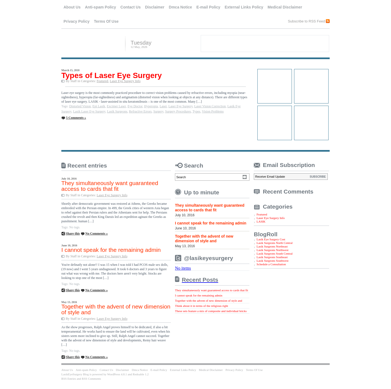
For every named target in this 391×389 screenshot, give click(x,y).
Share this (73, 233)
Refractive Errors (140, 111)
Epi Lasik (99, 106)
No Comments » (96, 233)
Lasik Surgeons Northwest (273, 250)
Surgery (158, 111)
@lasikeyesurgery (208, 258)
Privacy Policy (77, 21)
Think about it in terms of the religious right (201, 305)
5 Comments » (76, 118)
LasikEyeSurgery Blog (91, 43)
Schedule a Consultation (271, 264)
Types (196, 111)
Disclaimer (155, 7)
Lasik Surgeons (117, 111)
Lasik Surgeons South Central (274, 253)
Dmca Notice (180, 7)
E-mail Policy (208, 7)
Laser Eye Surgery (180, 106)
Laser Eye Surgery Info (125, 81)
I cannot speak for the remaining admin (111, 250)
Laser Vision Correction (210, 106)
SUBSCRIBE (318, 176)
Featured (102, 81)
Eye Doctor (135, 106)
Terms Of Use (106, 21)
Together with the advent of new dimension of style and (115, 309)
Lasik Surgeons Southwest (273, 260)
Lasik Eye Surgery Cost (271, 239)
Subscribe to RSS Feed (306, 21)
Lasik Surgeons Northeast (272, 246)
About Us (72, 7)
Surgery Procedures (178, 111)
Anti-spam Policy (100, 7)
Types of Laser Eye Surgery (111, 75)
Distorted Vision (80, 106)
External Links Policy (244, 7)
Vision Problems (213, 111)
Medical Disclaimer (285, 7)
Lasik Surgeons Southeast (272, 257)
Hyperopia (151, 106)
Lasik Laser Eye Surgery (89, 111)
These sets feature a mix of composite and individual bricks (211, 311)
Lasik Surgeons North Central (274, 242)
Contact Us (130, 7)
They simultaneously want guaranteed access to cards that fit (109, 186)
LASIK (261, 221)
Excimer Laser (116, 106)
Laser (163, 106)
